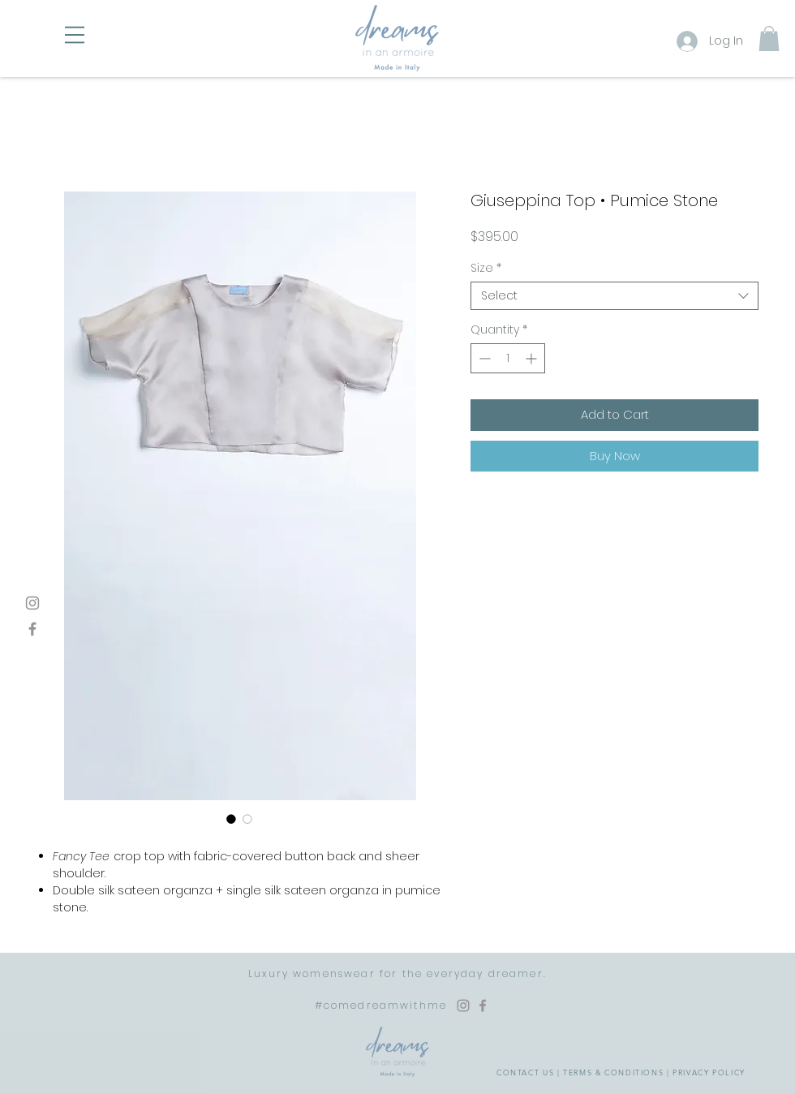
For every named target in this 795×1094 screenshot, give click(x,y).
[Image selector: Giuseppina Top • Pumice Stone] (231, 819)
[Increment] (532, 358)
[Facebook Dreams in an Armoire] (483, 1005)
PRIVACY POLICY (709, 1072)
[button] (74, 35)
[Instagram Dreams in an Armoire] (463, 1005)
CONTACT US (525, 1072)
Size (486, 268)
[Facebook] (32, 629)
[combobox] (614, 296)
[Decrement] (483, 358)
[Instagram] (32, 603)
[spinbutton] (507, 358)
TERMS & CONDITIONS (613, 1072)
